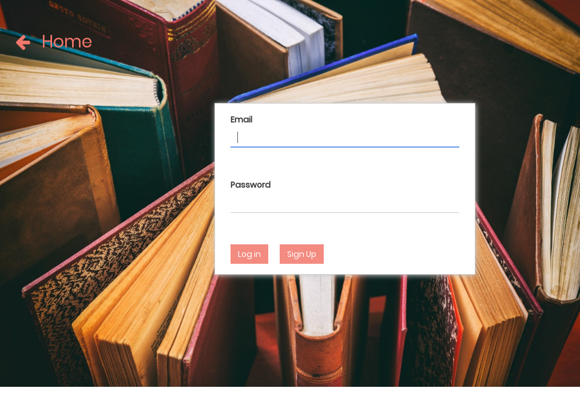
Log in (249, 254)
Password (251, 185)
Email (241, 119)
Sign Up (301, 254)
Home (32, 41)
